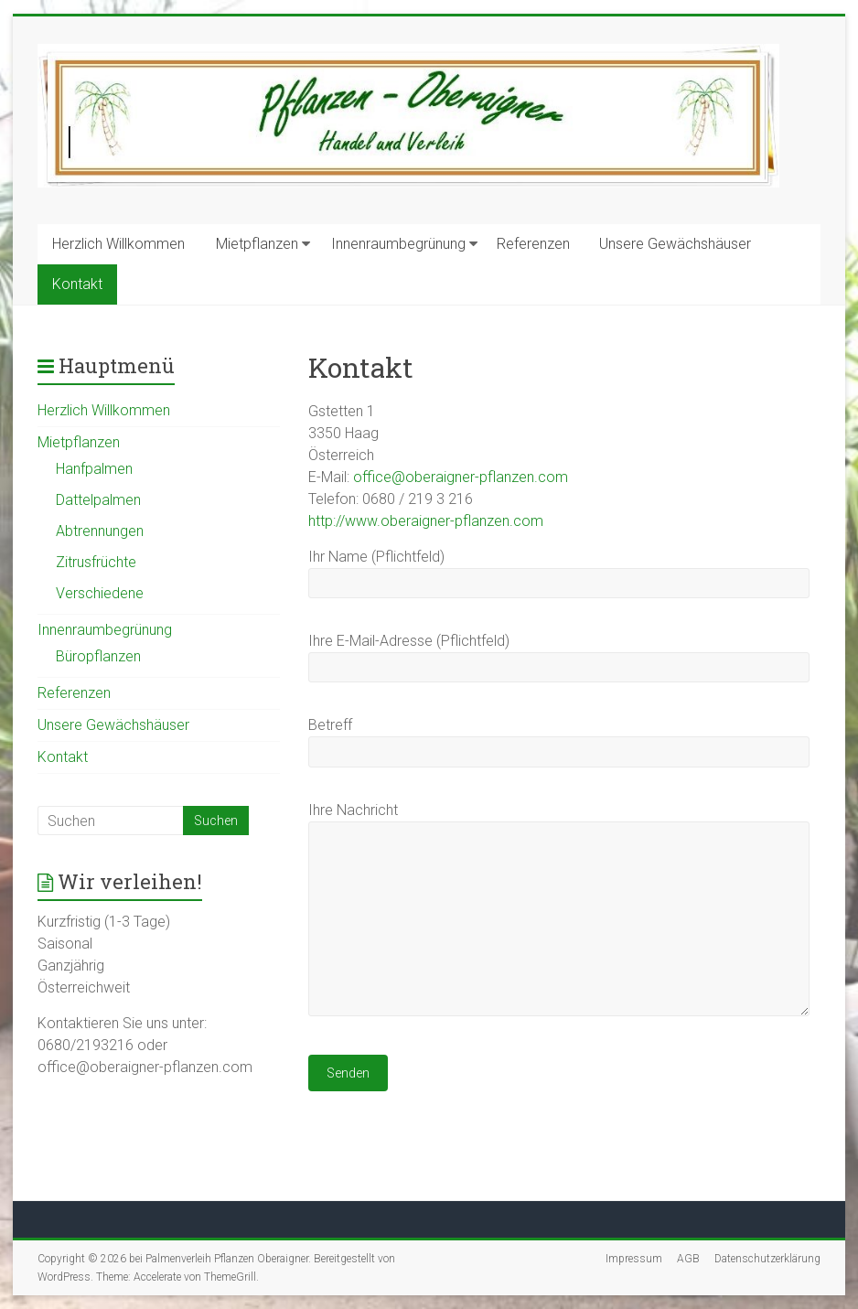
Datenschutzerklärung (767, 1258)
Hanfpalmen (94, 468)
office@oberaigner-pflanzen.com (460, 477)
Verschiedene (100, 593)
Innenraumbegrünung (398, 243)
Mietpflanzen (257, 243)
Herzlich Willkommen (118, 243)
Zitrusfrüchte (96, 562)
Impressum (634, 1258)
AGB (688, 1258)
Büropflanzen (98, 656)
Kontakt (77, 284)
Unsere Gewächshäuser (675, 243)
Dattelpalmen (98, 500)
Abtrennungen (100, 531)
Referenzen (533, 243)
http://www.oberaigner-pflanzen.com (425, 521)
